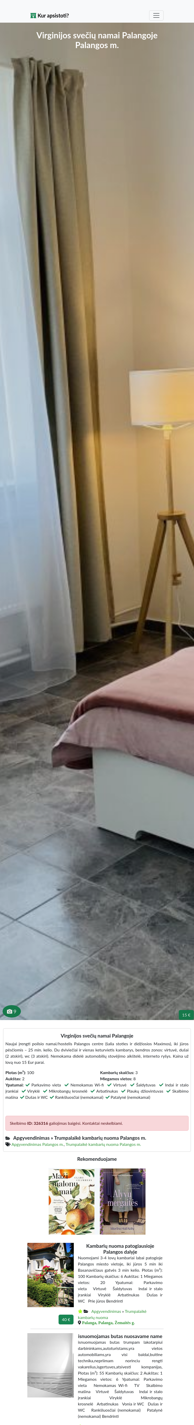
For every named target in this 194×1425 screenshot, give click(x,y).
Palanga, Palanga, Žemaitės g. (108, 1323)
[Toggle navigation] (156, 15)
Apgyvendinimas (106, 1311)
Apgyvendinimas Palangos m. (38, 1144)
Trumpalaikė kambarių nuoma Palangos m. (103, 1144)
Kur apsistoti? (49, 15)
